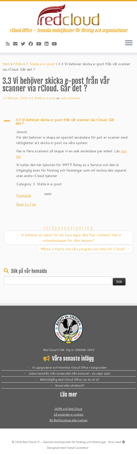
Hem (6, 63)
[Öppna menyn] (128, 43)
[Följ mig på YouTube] (40, 43)
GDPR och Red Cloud (68, 409)
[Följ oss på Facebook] (32, 43)
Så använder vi (63, 415)
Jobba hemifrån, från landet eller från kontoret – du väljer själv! (69, 374)
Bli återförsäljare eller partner (69, 420)
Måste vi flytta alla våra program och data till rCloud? (85, 248)
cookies (78, 415)
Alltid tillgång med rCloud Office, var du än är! (69, 380)
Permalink (34, 194)
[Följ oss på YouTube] (56, 43)
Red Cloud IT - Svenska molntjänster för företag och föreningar (64, 442)
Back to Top (26, 204)
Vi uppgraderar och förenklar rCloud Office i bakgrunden (69, 368)
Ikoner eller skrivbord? (69, 386)
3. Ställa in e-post (40, 63)
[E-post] (17, 43)
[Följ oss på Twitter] (24, 43)
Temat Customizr (77, 448)
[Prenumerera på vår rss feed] (9, 43)
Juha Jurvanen (70, 98)
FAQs (17, 63)
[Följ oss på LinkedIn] (48, 43)
